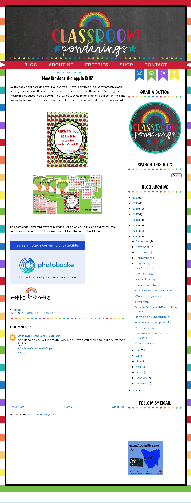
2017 (135, 214)
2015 (135, 225)
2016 (135, 219)
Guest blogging (145, 279)
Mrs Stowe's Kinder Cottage (35, 348)
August (141, 263)
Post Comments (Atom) (42, 414)
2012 (135, 390)
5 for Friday (142, 301)
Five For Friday (144, 274)
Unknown (24, 335)
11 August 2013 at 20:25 (46, 335)
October (141, 252)
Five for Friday (144, 268)
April (139, 367)
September (143, 258)
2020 (135, 197)
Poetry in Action (145, 328)
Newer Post (17, 407)
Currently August (146, 343)
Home (68, 407)
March (140, 372)
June (139, 355)
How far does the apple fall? (153, 322)
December (143, 241)
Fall (38, 313)
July (138, 350)
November (143, 247)
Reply (21, 352)
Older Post (119, 407)
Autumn (27, 313)
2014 (135, 231)
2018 (135, 208)
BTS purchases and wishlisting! (154, 290)
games (48, 313)
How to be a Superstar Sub (152, 317)
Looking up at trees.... (148, 285)
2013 (135, 236)
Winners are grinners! (148, 296)
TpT (57, 313)
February (142, 378)
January (141, 383)
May (138, 361)
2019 (135, 203)
